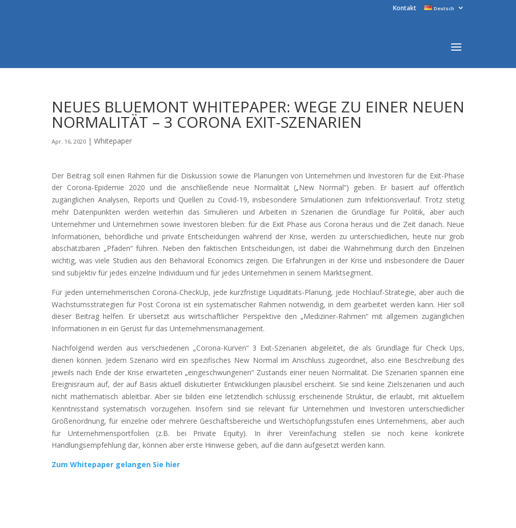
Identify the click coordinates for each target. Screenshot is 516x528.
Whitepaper (113, 141)
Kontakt (404, 8)
